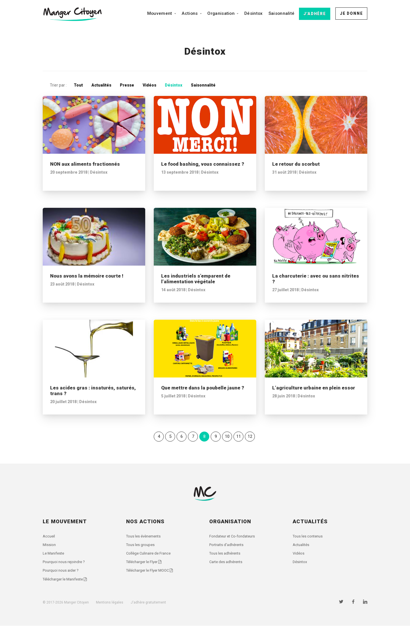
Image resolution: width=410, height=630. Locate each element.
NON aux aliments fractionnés (85, 164)
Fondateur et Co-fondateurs (234, 536)
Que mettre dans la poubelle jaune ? (202, 388)
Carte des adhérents (227, 564)
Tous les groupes (141, 546)
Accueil (49, 536)
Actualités (101, 85)
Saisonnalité (281, 13)
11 (238, 436)
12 (250, 436)
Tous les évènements (145, 536)
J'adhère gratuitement (148, 606)
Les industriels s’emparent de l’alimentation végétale (195, 278)
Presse (127, 85)
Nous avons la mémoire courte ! (86, 276)
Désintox (253, 13)
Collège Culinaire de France (150, 555)
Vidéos (149, 85)
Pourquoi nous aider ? (62, 573)
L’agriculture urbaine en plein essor (313, 388)
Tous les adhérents (226, 555)
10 (227, 436)
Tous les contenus (309, 536)
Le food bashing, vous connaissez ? (202, 164)
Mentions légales (109, 606)
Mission (49, 546)
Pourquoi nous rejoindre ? (65, 564)
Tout (78, 85)
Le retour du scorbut (296, 164)
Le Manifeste (54, 555)
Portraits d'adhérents (228, 546)
